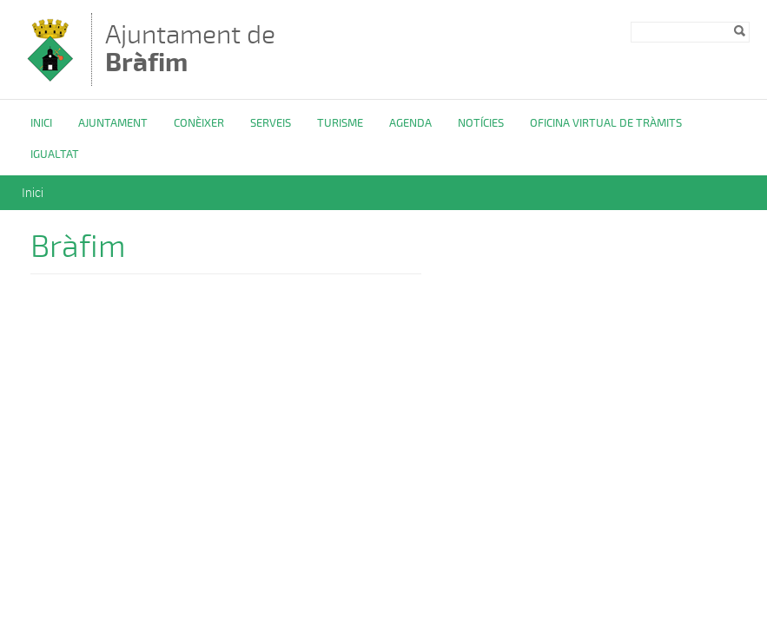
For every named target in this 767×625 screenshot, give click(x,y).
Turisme (340, 123)
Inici (41, 123)
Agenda (410, 123)
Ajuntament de (190, 48)
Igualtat (54, 154)
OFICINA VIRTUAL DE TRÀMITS (606, 123)
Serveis (270, 123)
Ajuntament (113, 123)
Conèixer (199, 123)
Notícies (481, 123)
